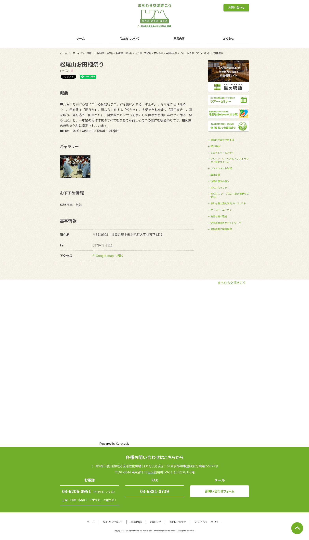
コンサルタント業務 (221, 168)
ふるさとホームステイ (222, 152)
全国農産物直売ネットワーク (225, 222)
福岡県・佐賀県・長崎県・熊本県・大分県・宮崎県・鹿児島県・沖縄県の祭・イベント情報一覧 (148, 53)
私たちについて (130, 38)
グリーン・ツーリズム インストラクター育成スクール (229, 160)
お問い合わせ (236, 7)
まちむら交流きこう (232, 282)
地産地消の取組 (218, 216)
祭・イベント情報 (82, 53)
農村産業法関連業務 (221, 229)
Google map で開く (110, 255)
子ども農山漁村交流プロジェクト (228, 203)
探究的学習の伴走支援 (222, 139)
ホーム (80, 38)
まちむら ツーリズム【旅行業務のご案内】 (229, 195)
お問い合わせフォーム (220, 491)
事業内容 (179, 38)
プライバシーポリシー (208, 522)
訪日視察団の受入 (219, 181)
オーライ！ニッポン (221, 209)
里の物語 (215, 146)
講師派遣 (215, 174)
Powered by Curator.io (114, 443)
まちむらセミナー (219, 187)
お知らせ (228, 38)
